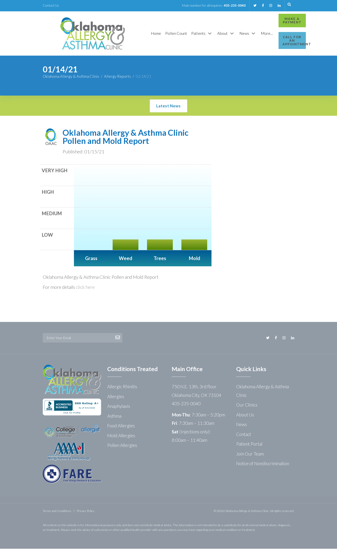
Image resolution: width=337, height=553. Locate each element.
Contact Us (51, 5)
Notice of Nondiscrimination (262, 467)
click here (85, 291)
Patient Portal (249, 448)
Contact (243, 438)
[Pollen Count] (154, 35)
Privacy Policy (85, 515)
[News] (225, 35)
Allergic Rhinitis (122, 390)
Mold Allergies (121, 439)
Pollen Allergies (122, 449)
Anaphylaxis (118, 410)
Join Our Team (250, 458)
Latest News (168, 110)
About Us (245, 419)
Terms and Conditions (57, 515)
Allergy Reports (117, 80)
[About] (204, 35)
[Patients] (180, 35)
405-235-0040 (233, 5)
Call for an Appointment (275, 39)
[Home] (133, 35)
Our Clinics (246, 409)
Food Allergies (121, 430)
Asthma (114, 420)
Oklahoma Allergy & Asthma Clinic (71, 80)
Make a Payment (275, 20)
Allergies (115, 400)
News (241, 428)
